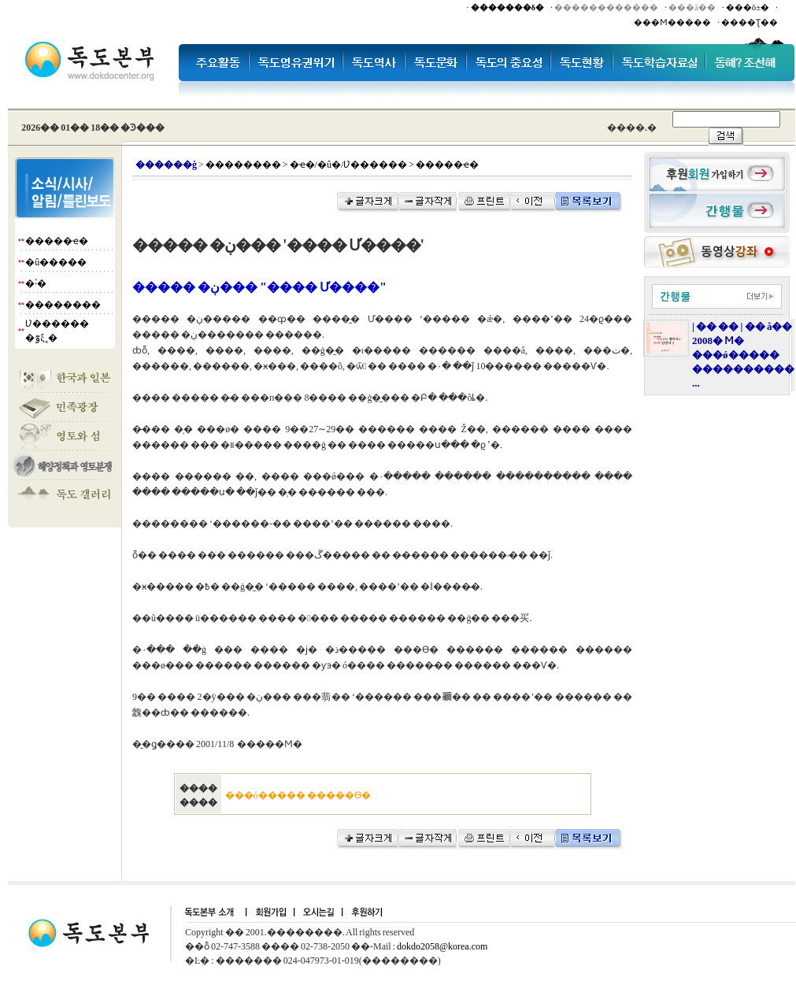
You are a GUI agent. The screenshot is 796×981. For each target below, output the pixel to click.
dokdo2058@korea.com (442, 946)
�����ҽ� (56, 240)
